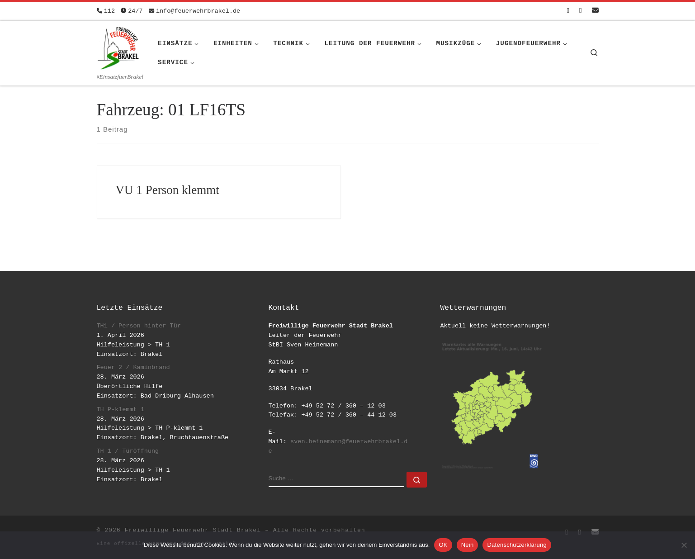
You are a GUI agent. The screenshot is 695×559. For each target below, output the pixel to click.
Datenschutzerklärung (516, 544)
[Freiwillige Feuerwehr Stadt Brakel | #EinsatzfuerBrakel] (118, 47)
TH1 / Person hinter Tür (139, 325)
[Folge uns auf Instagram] (580, 11)
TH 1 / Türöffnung (128, 451)
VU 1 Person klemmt (167, 190)
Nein (467, 544)
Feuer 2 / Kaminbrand (133, 367)
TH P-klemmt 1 (120, 409)
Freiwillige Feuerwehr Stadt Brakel (193, 530)
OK (443, 544)
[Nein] (683, 545)
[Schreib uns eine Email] (595, 11)
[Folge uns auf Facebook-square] (568, 11)
